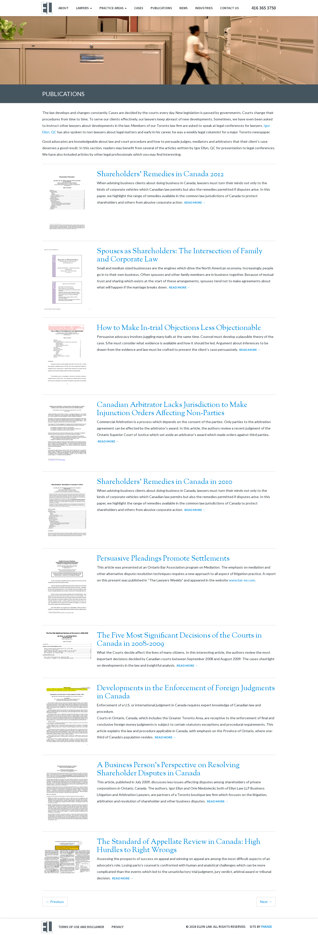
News (183, 8)
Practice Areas (113, 8)
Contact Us (229, 8)
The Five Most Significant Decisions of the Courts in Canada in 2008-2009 (179, 639)
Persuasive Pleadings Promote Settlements (163, 558)
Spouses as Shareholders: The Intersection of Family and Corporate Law (179, 255)
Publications (161, 8)
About (63, 8)
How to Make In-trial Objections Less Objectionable (179, 328)
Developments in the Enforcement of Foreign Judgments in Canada (186, 692)
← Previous (55, 901)
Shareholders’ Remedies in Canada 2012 (160, 174)
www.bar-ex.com (242, 580)
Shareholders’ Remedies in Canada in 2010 (164, 482)
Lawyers (84, 8)
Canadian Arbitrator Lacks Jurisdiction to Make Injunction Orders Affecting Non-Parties (172, 409)
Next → (266, 901)
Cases (138, 8)
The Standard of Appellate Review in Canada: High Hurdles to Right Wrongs (179, 846)
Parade (266, 927)
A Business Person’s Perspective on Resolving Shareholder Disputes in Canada (168, 769)
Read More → (194, 202)
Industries (204, 8)
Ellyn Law (47, 8)
